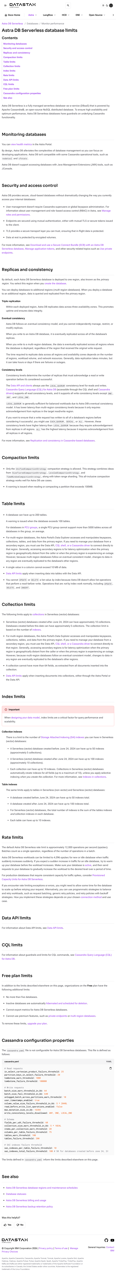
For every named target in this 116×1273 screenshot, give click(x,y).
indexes (36, 629)
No (19, 1225)
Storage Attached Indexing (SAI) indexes (62, 737)
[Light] (103, 5)
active (88, 865)
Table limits (9, 62)
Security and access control (17, 48)
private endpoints (57, 1015)
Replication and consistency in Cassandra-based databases (62, 440)
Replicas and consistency (16, 53)
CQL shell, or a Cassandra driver (72, 545)
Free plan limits (11, 89)
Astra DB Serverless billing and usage (26, 1200)
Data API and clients (21, 385)
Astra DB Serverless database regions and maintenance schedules (42, 1187)
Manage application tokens (39, 248)
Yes (7, 1225)
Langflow (49, 15)
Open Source (97, 15)
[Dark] (107, 5)
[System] (111, 5)
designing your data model (25, 717)
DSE (79, 15)
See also (7, 98)
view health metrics (21, 144)
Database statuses (16, 1194)
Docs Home (12, 15)
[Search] (68, 5)
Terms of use (61, 1248)
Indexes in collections (94, 776)
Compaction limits (13, 57)
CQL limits (8, 84)
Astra (32, 15)
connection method (91, 897)
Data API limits (11, 80)
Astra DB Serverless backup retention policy (29, 1206)
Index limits (9, 71)
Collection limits (11, 66)
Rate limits (8, 75)
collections (38, 614)
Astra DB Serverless (12, 23)
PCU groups (31, 527)
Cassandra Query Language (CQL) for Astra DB (31, 389)
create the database (55, 283)
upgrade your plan (37, 1023)
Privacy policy (46, 1248)
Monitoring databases (15, 44)
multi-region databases (82, 1015)
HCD (66, 15)
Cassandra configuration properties (22, 93)
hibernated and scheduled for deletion (66, 1003)
